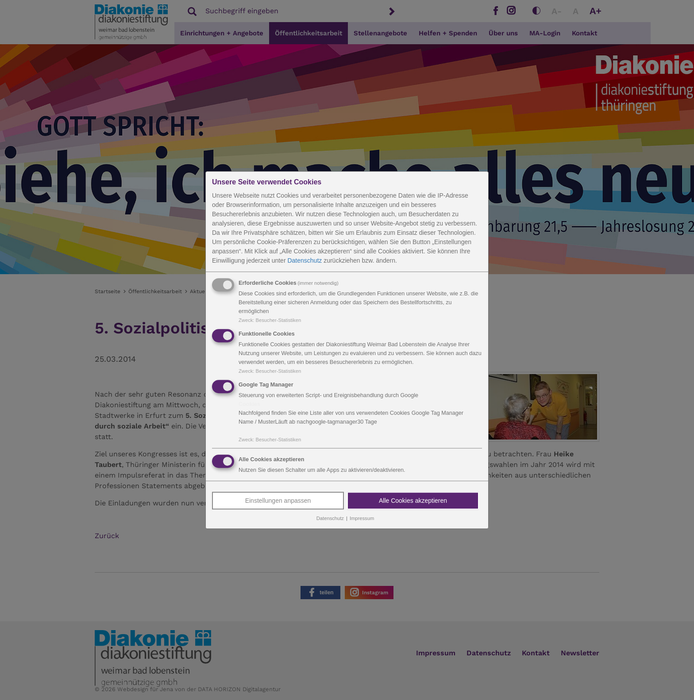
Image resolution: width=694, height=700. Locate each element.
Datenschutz (304, 260)
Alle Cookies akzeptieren (413, 501)
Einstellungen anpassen (278, 501)
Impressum (362, 518)
